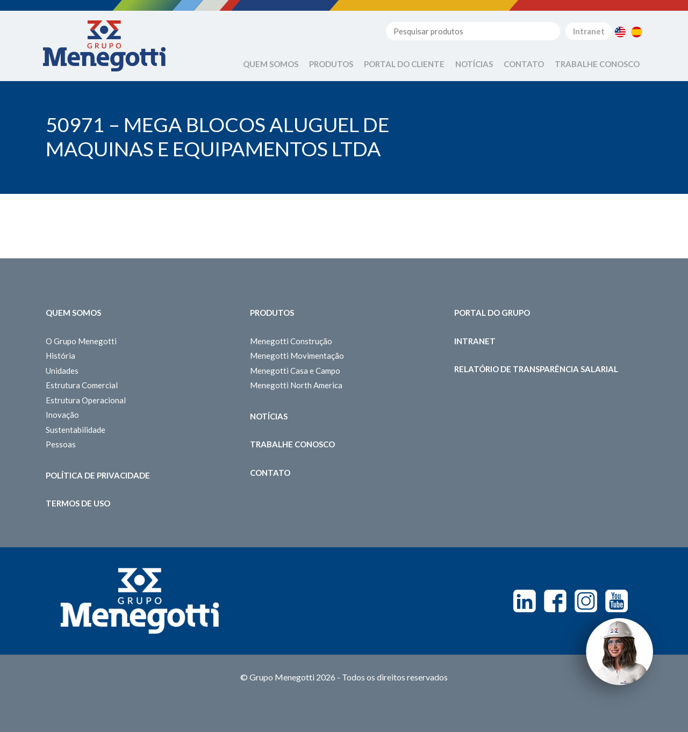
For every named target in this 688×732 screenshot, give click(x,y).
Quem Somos (270, 64)
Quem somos (73, 312)
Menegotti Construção (291, 341)
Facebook (555, 601)
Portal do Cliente (404, 64)
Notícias (474, 64)
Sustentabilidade (75, 429)
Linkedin (524, 601)
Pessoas (61, 444)
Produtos (331, 64)
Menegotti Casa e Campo (295, 370)
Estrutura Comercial (82, 385)
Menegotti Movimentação (297, 355)
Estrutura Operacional (86, 400)
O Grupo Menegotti (81, 341)
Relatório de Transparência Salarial (536, 369)
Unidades (62, 370)
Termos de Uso (78, 503)
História (60, 355)
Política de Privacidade (98, 475)
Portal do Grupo (492, 312)
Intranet (589, 31)
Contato (524, 64)
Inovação (62, 414)
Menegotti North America (296, 385)
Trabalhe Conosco (597, 64)
